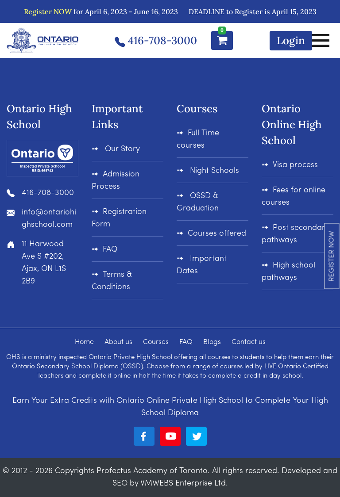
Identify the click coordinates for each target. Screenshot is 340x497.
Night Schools (213, 171)
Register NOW (48, 11)
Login (291, 40)
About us (118, 342)
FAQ (110, 249)
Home (84, 342)
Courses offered (217, 233)
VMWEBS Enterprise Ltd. (184, 483)
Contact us (249, 342)
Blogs (212, 342)
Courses (156, 342)
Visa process (295, 165)
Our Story (122, 149)
